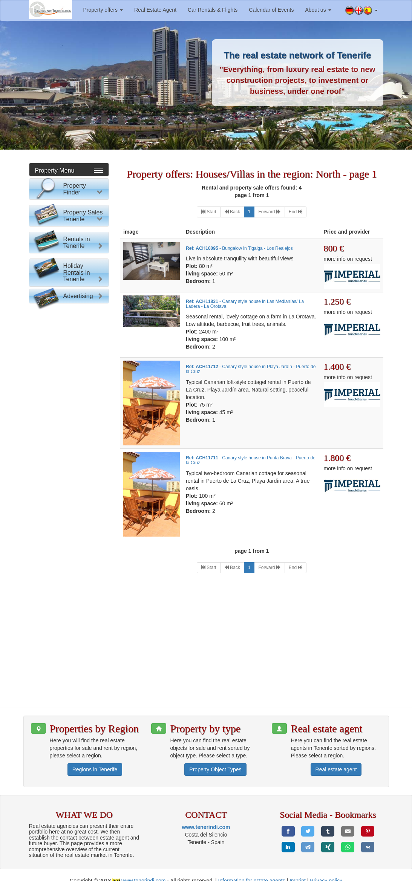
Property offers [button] (103, 10)
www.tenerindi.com (206, 820)
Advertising (78, 659)
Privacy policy (326, 873)
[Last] (296, 211)
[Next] (269, 211)
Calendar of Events (271, 10)
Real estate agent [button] (336, 762)
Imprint (297, 873)
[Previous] (232, 211)
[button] (361, 10)
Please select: (52, 209)
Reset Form (69, 347)
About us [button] (318, 10)
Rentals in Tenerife (76, 511)
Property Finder (74, 189)
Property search (69, 332)
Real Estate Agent (155, 10)
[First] (209, 211)
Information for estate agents (251, 873)
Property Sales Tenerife (83, 371)
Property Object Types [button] (215, 762)
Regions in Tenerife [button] (95, 762)
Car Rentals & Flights (212, 10)
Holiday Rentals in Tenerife (76, 621)
